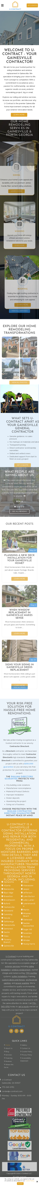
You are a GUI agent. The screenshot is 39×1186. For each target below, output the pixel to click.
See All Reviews (19, 505)
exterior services (11, 972)
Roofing (30, 289)
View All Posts (19, 681)
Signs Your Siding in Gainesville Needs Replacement (19, 675)
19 (35, 558)
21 (35, 668)
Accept (20, 1183)
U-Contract (9, 960)
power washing (22, 991)
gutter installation (19, 983)
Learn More (19, 587)
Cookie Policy (30, 1181)
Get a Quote (32, 5)
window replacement (21, 976)
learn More (9, 191)
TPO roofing (33, 979)
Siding (9, 175)
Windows (19, 229)
